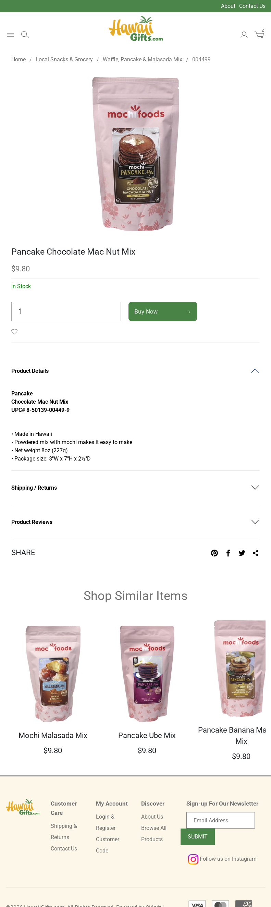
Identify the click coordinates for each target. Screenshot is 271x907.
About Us (152, 816)
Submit (198, 836)
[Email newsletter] (220, 820)
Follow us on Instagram (222, 859)
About (228, 6)
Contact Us (252, 6)
